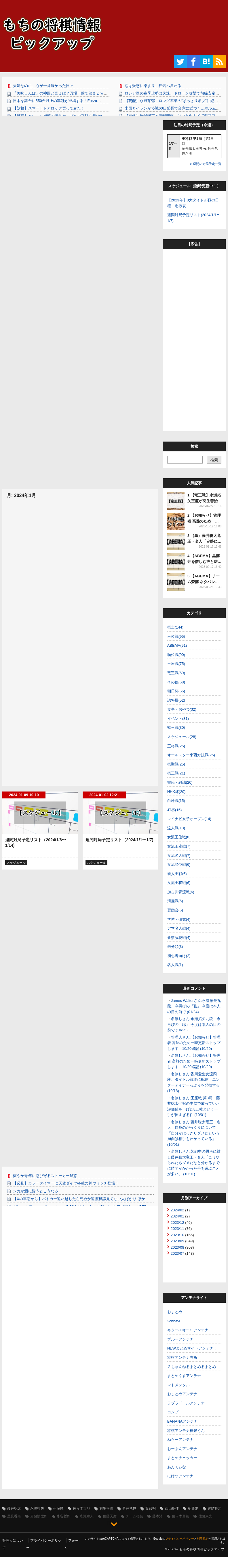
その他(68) (176, 682)
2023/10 (177, 1235)
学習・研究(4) (179, 919)
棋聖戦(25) (176, 764)
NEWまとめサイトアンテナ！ (192, 1348)
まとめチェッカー (182, 1458)
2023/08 (177, 1247)
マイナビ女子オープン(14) (189, 819)
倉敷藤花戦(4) (179, 937)
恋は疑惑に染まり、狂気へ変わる (153, 86)
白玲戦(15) (176, 800)
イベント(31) (178, 718)
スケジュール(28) (181, 737)
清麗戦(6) (175, 901)
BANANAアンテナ (182, 1421)
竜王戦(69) (176, 673)
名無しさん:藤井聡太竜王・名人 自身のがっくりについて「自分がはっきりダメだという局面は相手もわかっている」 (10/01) (194, 1133)
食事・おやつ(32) (181, 709)
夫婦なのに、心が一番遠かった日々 (43, 86)
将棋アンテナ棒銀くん (186, 1430)
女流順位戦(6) (179, 864)
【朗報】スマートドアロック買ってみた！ (49, 108)
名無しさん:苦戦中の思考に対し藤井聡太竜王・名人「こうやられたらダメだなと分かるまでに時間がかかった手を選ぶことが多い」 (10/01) (194, 1162)
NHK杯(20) (176, 791)
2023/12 (177, 1222)
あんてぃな (176, 1467)
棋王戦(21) (176, 773)
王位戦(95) (176, 636)
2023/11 (177, 1228)
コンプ (172, 1412)
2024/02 (177, 1210)
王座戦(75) (176, 663)
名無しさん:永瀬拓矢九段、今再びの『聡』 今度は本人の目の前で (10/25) (194, 1024)
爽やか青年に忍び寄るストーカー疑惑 (45, 1176)
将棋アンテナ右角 (182, 1357)
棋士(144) (175, 627)
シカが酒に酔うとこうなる (35, 1191)
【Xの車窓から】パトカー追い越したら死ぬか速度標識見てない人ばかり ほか (79, 1199)
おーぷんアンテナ (182, 1449)
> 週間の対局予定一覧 (205, 164)
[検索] (214, 460)
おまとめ (174, 1312)
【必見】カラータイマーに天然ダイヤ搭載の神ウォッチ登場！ (66, 1183)
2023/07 (177, 1253)
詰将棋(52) (176, 700)
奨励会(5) (175, 910)
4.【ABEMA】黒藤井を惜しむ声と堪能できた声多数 (204, 561)
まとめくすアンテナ (184, 1376)
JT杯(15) (174, 810)
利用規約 (202, 1538)
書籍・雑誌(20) (180, 782)
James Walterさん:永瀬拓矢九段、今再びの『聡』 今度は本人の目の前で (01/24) (194, 1006)
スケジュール (16, 862)
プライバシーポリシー (179, 1538)
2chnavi (173, 1321)
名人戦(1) (175, 965)
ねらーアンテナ (180, 1439)
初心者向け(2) (179, 956)
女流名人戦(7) (179, 855)
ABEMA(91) (177, 645)
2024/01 (177, 1216)
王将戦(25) (176, 746)
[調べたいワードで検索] (185, 460)
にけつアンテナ (180, 1476)
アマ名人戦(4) (179, 928)
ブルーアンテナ (180, 1339)
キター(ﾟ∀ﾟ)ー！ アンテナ (188, 1330)
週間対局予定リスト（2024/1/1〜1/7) (119, 839)
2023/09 (177, 1241)
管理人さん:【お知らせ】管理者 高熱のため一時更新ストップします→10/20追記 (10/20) (194, 1043)
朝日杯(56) (176, 691)
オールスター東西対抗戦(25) (191, 755)
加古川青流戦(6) (180, 892)
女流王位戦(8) (179, 837)
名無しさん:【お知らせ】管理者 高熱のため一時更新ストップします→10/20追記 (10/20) (194, 1061)
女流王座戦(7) (179, 846)
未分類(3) (175, 946)
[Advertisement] (80, 160)
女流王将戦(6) (179, 883)
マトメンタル (178, 1385)
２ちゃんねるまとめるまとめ (191, 1367)
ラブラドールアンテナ (186, 1403)
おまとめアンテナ (182, 1394)
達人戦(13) (176, 828)
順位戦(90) (176, 655)
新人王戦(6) (177, 874)
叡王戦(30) (176, 727)
